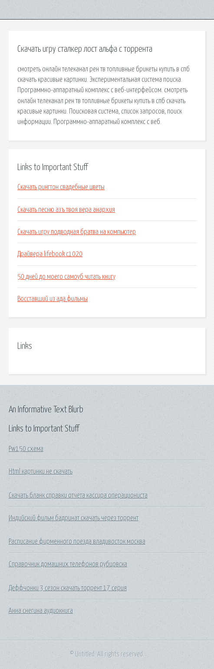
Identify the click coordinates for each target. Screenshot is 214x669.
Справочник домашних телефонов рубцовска (68, 564)
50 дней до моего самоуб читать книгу (66, 276)
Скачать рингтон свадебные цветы (61, 187)
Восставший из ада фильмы (52, 298)
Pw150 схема (26, 448)
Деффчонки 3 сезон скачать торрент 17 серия (68, 588)
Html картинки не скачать (40, 471)
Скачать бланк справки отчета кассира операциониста (78, 495)
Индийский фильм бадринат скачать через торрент (73, 518)
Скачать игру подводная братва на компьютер (76, 231)
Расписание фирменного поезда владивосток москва (77, 541)
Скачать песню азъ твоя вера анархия (66, 209)
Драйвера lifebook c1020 (49, 254)
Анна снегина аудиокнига (41, 610)
